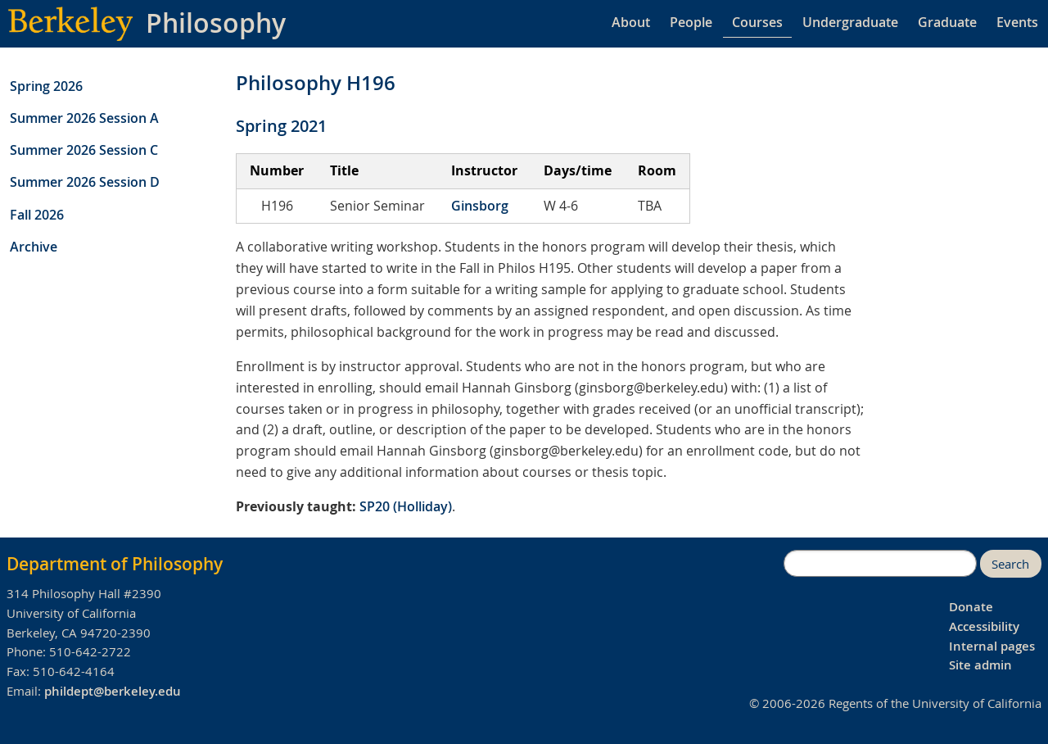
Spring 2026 (46, 86)
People (691, 22)
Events (1017, 22)
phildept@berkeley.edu (112, 691)
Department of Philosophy (115, 563)
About (631, 22)
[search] (880, 564)
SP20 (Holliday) (405, 506)
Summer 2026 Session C (84, 150)
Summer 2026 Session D (85, 182)
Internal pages (992, 646)
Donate (971, 607)
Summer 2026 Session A (84, 118)
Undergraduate (850, 22)
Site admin (980, 665)
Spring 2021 (281, 126)
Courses (757, 22)
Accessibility (984, 626)
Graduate (947, 22)
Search (1010, 564)
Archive (33, 247)
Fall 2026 (37, 215)
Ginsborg (479, 206)
